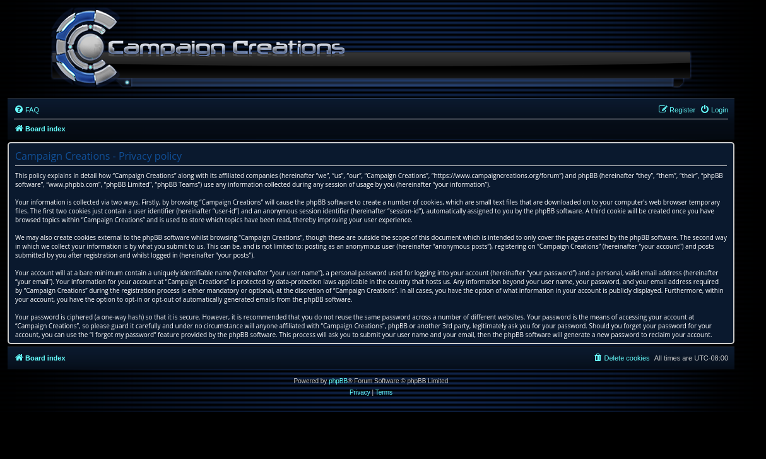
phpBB (338, 381)
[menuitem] (26, 109)
